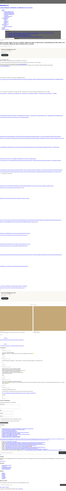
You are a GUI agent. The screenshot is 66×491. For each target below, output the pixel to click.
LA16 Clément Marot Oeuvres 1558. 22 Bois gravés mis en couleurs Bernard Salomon (14, 117)
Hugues (6, 46)
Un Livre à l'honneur (46, 440)
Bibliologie (4, 474)
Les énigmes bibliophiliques (9, 440)
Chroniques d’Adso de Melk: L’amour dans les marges (11, 434)
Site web (1, 416)
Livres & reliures (5, 18)
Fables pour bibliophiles (6, 469)
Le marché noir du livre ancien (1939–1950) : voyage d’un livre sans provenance (15, 433)
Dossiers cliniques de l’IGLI (9, 11)
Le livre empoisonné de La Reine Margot (9, 431)
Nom (1, 411)
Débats (22, 439)
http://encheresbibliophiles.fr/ (22, 64)
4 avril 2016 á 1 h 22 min (6, 387)
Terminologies (41, 440)
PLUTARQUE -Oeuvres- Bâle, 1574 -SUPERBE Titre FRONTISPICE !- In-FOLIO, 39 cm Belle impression (18, 158)
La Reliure (43, 439)
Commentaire (2, 404)
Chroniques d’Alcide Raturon (9, 14)
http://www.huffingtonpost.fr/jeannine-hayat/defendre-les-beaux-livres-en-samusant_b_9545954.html (19, 393)
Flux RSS (7, 487)
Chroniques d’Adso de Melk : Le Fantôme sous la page (11, 436)
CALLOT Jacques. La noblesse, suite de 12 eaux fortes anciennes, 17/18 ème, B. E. (14, 235)
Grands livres (6, 20)
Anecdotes (3, 439)
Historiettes (4, 478)
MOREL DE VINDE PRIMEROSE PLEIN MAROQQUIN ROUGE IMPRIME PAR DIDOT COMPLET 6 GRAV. (19, 221)
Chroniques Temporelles (8, 16)
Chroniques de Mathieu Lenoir (9, 13)
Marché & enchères (5, 24)
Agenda (1, 439)
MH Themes (21, 489)
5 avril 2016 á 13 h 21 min (6, 350)
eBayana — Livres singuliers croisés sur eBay (9, 432)
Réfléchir (38, 440)
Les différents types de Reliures (51, 439)
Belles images (6, 22)
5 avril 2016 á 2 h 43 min (6, 358)
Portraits (29, 440)
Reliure (5, 23)
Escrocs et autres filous (28, 439)
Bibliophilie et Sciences (19, 439)
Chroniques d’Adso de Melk (9, 12)
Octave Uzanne (6, 17)
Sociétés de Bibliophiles (8, 26)
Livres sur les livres (20, 440)
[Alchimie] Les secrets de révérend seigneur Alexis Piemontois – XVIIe (12, 187)
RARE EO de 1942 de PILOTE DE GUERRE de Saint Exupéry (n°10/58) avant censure (14, 198)
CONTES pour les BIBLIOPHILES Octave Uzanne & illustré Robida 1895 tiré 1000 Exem (15, 233)
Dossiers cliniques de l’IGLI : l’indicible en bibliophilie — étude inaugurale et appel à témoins (17, 429)
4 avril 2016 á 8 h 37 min (6, 379)
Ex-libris (3, 476)
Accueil (3, 9)
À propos (3, 27)
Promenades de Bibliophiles (33, 440)
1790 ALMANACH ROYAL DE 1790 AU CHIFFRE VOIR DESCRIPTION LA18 (14, 245)
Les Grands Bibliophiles (58, 439)
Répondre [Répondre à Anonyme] (3, 356)
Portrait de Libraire (25, 440)
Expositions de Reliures (34, 439)
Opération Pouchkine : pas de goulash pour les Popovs (11, 437)
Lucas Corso (6, 15)
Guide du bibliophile (5, 29)
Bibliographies (10, 439)
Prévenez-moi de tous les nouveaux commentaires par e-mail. (11, 419)
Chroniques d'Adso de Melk (6, 467)
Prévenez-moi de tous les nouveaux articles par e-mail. (10, 421)
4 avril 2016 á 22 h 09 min (6, 366)
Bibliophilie (13, 439)
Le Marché (45, 439)
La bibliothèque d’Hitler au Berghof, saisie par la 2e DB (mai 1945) (13, 430)
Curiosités (5, 21)
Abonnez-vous (4, 298)
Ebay (24, 439)
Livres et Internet (15, 440)
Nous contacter (2, 487)
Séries (3, 10)
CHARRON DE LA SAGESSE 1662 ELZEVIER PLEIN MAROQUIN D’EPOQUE (14, 266)
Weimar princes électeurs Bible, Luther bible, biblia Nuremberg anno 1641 (12, 287)
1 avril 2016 (2, 46)
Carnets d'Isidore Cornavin (6, 468)
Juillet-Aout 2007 (39, 439)
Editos (5, 25)
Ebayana (9, 46)
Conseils (3, 479)
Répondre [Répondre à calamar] (3, 385)
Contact (3, 28)
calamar (3, 378)
